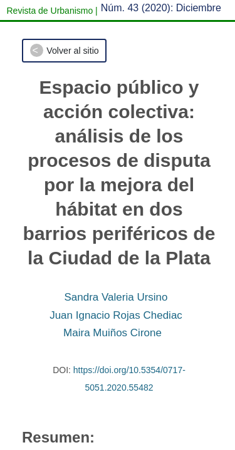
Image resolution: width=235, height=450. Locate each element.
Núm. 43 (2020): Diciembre (161, 7)
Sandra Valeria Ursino (115, 297)
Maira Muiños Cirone (112, 333)
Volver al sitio (72, 51)
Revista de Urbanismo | (52, 11)
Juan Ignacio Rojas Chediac (116, 315)
